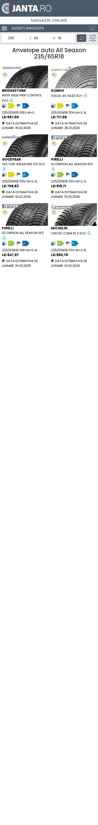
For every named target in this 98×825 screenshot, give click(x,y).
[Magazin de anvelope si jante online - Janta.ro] (49, 8)
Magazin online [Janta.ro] (49, 20)
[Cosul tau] (92, 28)
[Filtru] (92, 38)
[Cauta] (81, 38)
